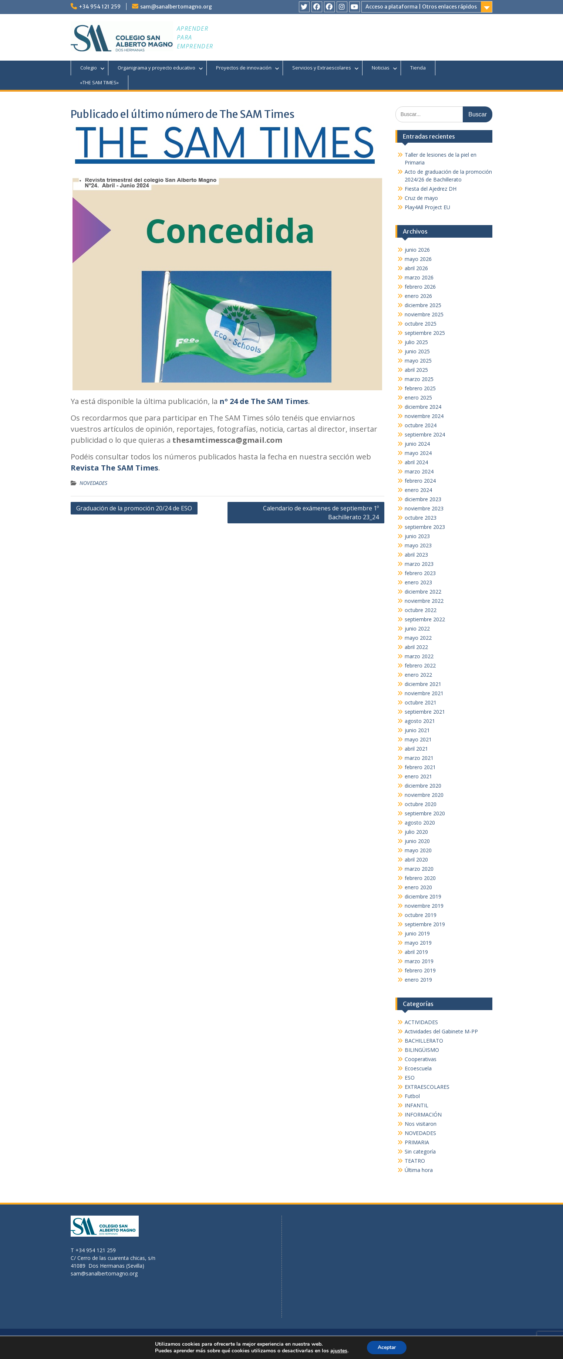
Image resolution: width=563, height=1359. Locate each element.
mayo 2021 (418, 739)
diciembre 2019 (423, 896)
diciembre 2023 (423, 499)
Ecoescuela (418, 1068)
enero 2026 (418, 295)
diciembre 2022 (423, 591)
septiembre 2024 (425, 434)
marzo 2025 (419, 379)
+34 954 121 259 (100, 6)
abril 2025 (416, 369)
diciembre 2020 (423, 785)
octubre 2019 (420, 914)
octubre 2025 (420, 323)
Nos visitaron (420, 1123)
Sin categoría (420, 1151)
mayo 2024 (418, 452)
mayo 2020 (418, 850)
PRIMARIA (417, 1142)
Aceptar (386, 1347)
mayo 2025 (418, 360)
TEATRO (415, 1160)
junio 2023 (417, 536)
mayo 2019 (418, 942)
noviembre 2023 (424, 508)
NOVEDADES (93, 482)
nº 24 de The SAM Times (263, 401)
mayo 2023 (418, 545)
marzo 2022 (419, 656)
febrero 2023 (420, 573)
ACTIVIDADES (421, 1022)
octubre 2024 (420, 425)
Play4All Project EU (427, 207)
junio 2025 (417, 351)
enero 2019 (418, 979)
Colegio (88, 67)
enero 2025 (418, 397)
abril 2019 (416, 951)
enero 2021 (418, 776)
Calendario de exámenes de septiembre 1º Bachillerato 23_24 (321, 512)
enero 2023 (418, 582)
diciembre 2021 (423, 683)
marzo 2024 (419, 471)
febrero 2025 (420, 388)
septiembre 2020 (425, 813)
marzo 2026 (419, 277)
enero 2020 (418, 887)
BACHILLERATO (424, 1040)
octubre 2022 (420, 610)
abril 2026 (416, 268)
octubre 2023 (420, 517)
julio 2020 (416, 831)
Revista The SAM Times (114, 468)
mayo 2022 (418, 637)
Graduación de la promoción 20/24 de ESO (134, 508)
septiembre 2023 (425, 526)
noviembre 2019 (424, 905)
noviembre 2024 (424, 415)
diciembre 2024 (423, 406)
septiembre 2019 (425, 924)
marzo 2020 (419, 868)
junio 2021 (417, 730)
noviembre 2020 (424, 794)
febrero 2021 (420, 767)
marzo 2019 (419, 961)
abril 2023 (416, 554)
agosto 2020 (420, 822)
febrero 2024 (420, 480)
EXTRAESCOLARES (427, 1086)
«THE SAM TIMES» (99, 82)
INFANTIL (416, 1105)
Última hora (419, 1169)
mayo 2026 (418, 258)
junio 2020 (417, 841)
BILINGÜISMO (422, 1049)
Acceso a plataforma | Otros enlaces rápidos (421, 6)
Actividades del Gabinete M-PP (441, 1031)
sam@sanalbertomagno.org (176, 6)
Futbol (412, 1096)
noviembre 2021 (424, 693)
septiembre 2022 (425, 619)
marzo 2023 (419, 563)
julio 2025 (416, 342)
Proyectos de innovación (244, 67)
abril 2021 (416, 748)
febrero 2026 (420, 286)
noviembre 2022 (424, 600)
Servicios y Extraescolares (321, 67)
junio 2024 (417, 443)
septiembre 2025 (425, 332)
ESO (410, 1077)
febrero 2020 (420, 877)
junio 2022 (417, 628)
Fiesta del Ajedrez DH (430, 188)
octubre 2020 (420, 804)
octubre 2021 (420, 702)
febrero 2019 (420, 970)
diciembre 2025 (423, 305)
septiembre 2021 (425, 711)
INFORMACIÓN (423, 1114)
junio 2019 (417, 933)
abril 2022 (416, 646)
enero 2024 (418, 489)
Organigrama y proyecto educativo (156, 67)
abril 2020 (416, 859)
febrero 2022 (420, 665)
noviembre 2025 (424, 314)
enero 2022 (418, 674)
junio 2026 (417, 249)
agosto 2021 (420, 720)
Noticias (381, 67)
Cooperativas (420, 1059)
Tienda (418, 67)
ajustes (338, 1351)
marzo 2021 (419, 757)
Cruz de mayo (421, 197)
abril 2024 (416, 462)
